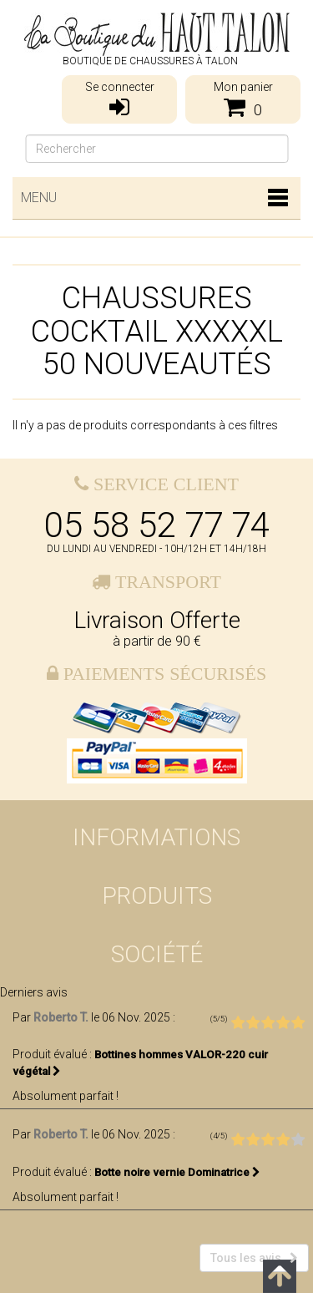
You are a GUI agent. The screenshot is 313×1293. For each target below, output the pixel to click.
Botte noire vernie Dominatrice (177, 1172)
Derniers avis (34, 992)
